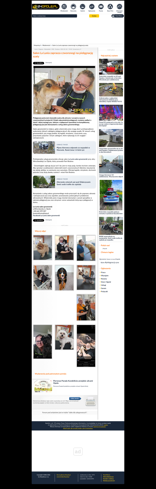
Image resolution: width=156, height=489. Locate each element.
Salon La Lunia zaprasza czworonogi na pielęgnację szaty (70, 45)
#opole (117, 259)
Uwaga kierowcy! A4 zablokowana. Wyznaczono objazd (111, 176)
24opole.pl (37, 45)
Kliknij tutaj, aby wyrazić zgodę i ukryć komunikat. (78, 428)
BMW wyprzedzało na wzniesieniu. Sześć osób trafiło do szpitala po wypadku (110, 238)
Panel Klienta (106, 475)
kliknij (86, 386)
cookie (106, 425)
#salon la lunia (111, 259)
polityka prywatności (99, 426)
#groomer (102, 259)
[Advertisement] (78, 30)
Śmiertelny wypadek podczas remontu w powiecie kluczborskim (111, 213)
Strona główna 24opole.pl (64, 475)
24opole (104, 248)
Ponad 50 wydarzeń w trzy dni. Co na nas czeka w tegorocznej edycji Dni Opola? (111, 124)
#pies (103, 262)
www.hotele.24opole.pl (63, 476)
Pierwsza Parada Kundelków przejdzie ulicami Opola (68, 386)
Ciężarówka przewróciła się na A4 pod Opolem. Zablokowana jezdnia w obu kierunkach (111, 150)
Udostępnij (48, 62)
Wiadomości (46, 45)
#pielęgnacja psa (112, 262)
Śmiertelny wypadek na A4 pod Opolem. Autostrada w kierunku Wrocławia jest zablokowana (110, 78)
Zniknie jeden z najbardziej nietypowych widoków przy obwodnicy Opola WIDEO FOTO (110, 99)
